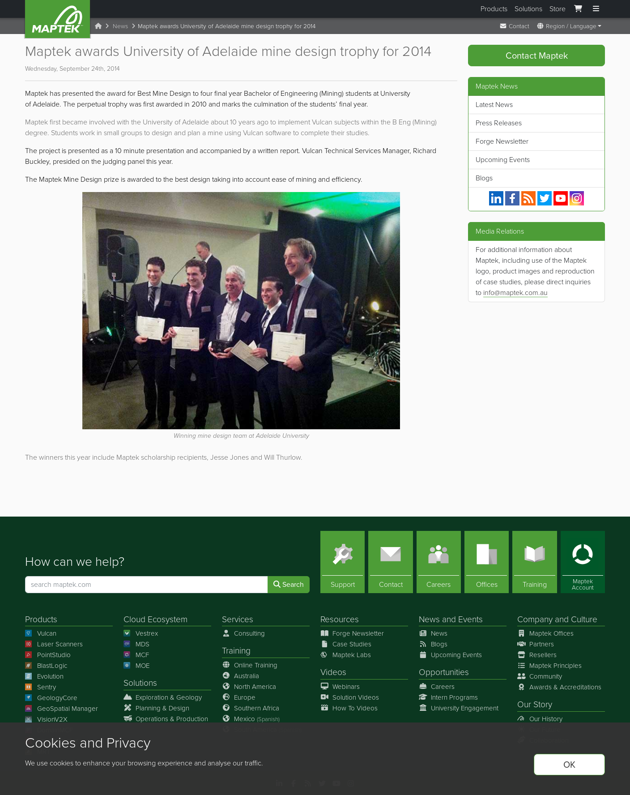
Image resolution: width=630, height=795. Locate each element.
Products (494, 9)
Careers (437, 686)
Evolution (44, 676)
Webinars (340, 686)
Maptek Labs (345, 655)
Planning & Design (156, 708)
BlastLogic (46, 666)
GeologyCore (51, 698)
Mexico (251, 718)
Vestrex (140, 633)
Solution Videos (349, 697)
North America (249, 686)
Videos (333, 672)
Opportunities (444, 672)
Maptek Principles (549, 666)
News (120, 25)
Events (470, 619)
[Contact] (390, 562)
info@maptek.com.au (515, 292)
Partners (535, 644)
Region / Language (566, 25)
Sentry (40, 687)
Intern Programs (448, 697)
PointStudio (48, 655)
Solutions (528, 9)
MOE (136, 666)
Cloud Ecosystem (155, 619)
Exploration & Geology (162, 697)
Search (288, 584)
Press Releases (499, 123)
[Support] (342, 562)
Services (237, 619)
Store (557, 9)
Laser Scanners (54, 644)
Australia (240, 675)
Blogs (484, 178)
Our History (539, 718)
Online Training (249, 665)
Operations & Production (165, 718)
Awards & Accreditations (559, 687)
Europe (238, 697)
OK (569, 764)
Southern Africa (250, 708)
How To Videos (349, 708)
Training (236, 650)
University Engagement (458, 708)
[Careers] (439, 562)
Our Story (534, 704)
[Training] (534, 562)
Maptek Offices (545, 633)
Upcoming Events (503, 159)
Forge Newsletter (502, 141)
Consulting (243, 633)
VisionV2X (46, 719)
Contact (514, 25)
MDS (136, 644)
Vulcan (40, 633)
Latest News (494, 104)
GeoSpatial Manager (61, 709)
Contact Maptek (537, 55)
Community (539, 676)
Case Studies (345, 644)
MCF (136, 655)
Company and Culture (557, 619)
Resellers (537, 655)
